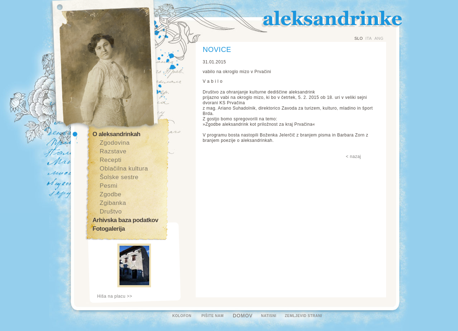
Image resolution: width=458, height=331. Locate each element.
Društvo (111, 211)
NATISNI (269, 316)
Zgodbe (111, 194)
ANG (378, 38)
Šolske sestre (119, 177)
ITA (368, 38)
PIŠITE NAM (212, 316)
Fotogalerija (109, 228)
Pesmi (109, 185)
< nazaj (353, 156)
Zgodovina (115, 142)
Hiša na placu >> (114, 296)
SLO (359, 38)
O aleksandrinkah (117, 134)
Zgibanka (113, 203)
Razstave (113, 151)
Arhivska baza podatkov (126, 220)
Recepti (111, 160)
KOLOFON (182, 316)
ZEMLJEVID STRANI (303, 316)
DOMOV (243, 315)
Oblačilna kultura (124, 168)
